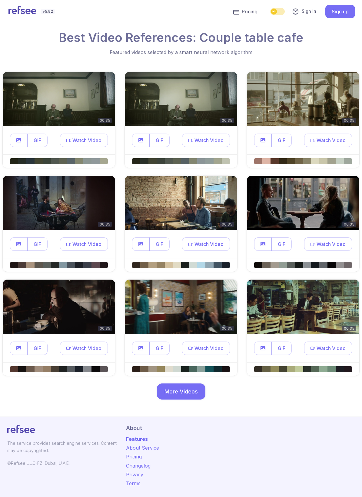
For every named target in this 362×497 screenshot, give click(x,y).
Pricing (245, 12)
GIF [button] (37, 140)
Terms (133, 483)
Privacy (134, 474)
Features (137, 439)
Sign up (340, 12)
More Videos (181, 391)
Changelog (138, 466)
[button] (19, 140)
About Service (142, 448)
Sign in (304, 11)
